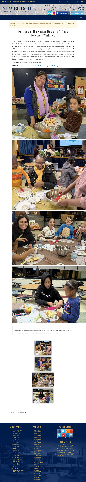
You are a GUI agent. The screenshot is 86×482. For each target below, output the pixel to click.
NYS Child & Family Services (65, 456)
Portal (72, 2)
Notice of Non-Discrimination (65, 448)
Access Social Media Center (65, 438)
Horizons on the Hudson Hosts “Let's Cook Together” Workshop (38, 66)
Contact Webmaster (62, 450)
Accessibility (80, 2)
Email (66, 2)
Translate (58, 2)
